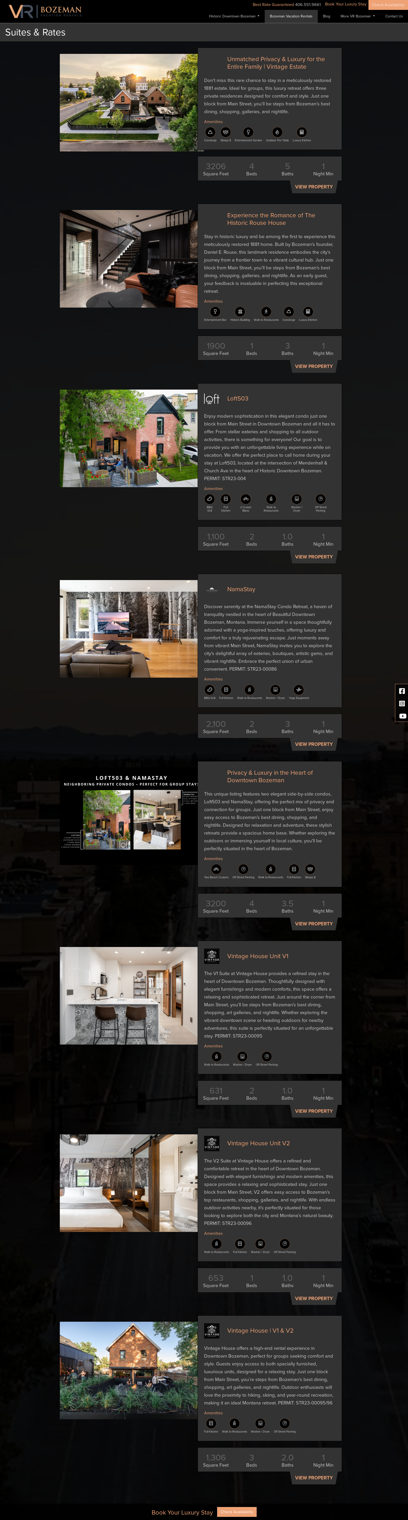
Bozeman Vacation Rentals (291, 16)
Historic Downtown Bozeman (233, 16)
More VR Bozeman (356, 16)
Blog (326, 16)
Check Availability (388, 5)
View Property (314, 187)
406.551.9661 (308, 4)
